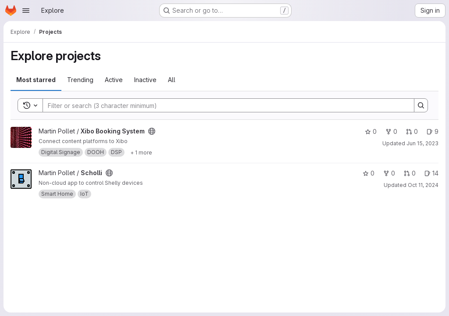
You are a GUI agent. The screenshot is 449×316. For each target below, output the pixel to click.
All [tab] (171, 79)
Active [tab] (114, 79)
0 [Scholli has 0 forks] (389, 173)
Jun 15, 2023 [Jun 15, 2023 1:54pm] (422, 143)
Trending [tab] (80, 79)
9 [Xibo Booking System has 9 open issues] (432, 131)
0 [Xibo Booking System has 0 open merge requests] (412, 131)
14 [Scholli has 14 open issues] (431, 173)
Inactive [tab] (145, 79)
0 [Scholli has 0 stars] (368, 173)
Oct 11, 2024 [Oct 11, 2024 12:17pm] (423, 185)
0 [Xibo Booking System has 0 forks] (391, 131)
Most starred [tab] (36, 79)
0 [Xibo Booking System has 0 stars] (371, 131)
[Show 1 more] (141, 152)
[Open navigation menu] (26, 11)
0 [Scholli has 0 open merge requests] (410, 173)
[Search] (224, 105)
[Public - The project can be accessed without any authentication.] (151, 131)
